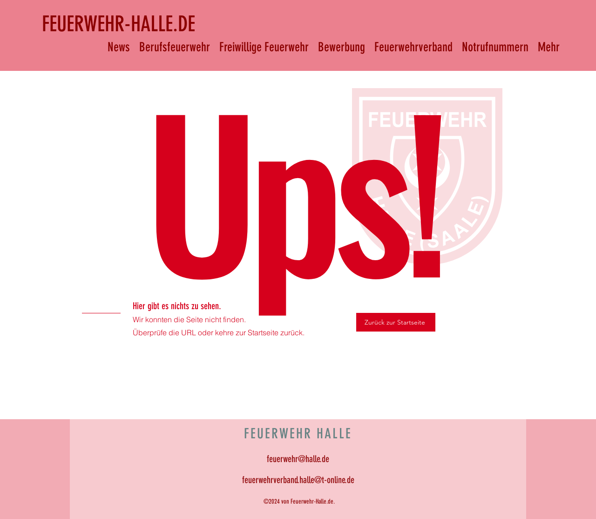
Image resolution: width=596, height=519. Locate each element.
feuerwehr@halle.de (298, 458)
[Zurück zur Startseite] (395, 322)
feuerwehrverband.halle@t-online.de (298, 479)
